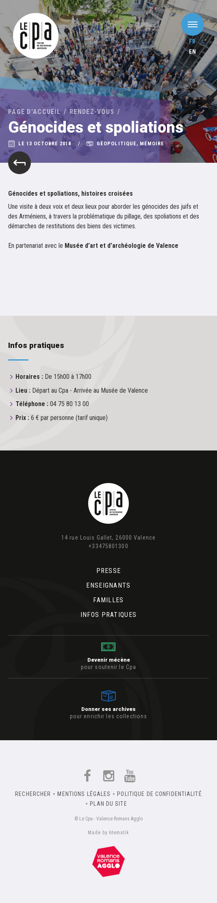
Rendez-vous (91, 112)
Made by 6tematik (108, 832)
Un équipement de (108, 861)
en (192, 51)
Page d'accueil (34, 112)
